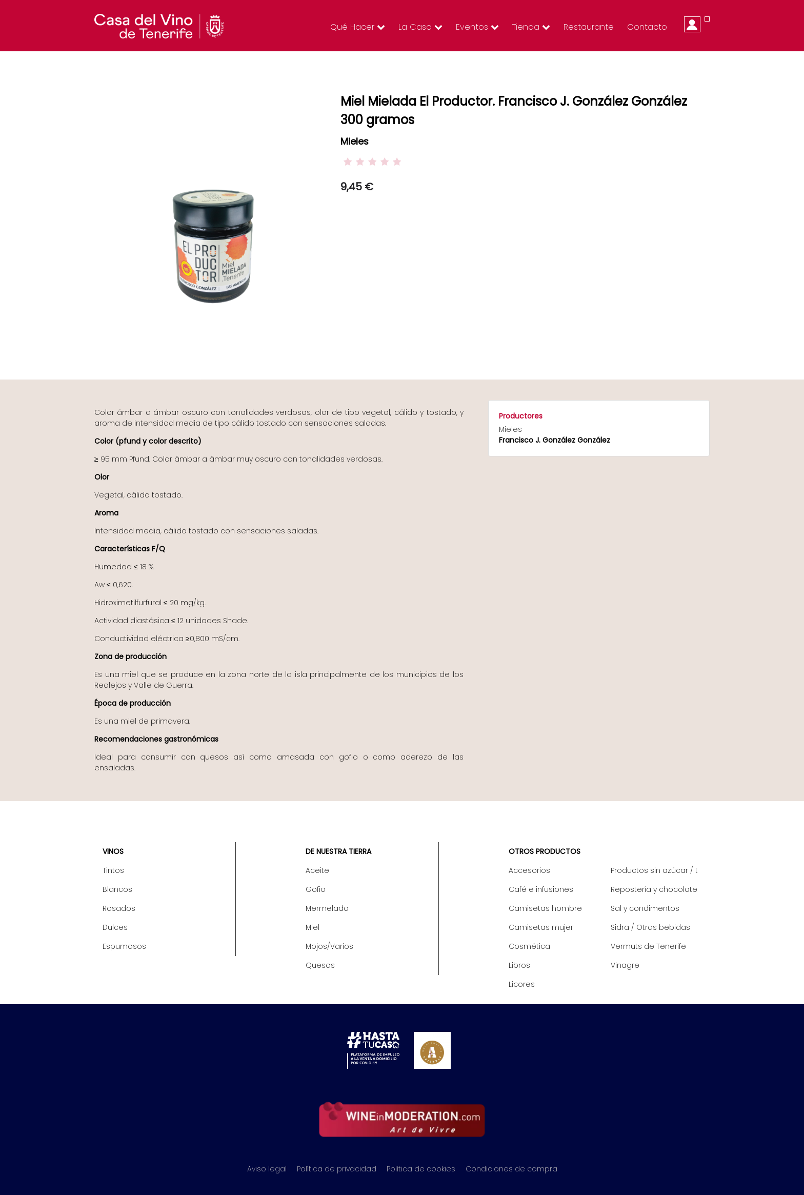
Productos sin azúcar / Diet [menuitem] (654, 870)
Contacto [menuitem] (647, 27)
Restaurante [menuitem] (589, 27)
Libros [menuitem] (519, 965)
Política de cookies (421, 1169)
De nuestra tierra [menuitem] (338, 851)
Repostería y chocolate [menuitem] (654, 889)
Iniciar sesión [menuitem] (692, 24)
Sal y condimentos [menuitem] (645, 908)
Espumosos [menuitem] (124, 946)
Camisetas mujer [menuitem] (541, 927)
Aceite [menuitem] (317, 870)
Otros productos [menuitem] (544, 851)
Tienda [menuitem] (531, 27)
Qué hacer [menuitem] (357, 27)
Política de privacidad (336, 1169)
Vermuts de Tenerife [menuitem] (648, 946)
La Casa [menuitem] (420, 27)
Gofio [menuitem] (316, 889)
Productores (520, 416)
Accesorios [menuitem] (529, 870)
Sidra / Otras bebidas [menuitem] (650, 927)
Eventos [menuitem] (477, 27)
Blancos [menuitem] (117, 889)
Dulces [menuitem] (115, 927)
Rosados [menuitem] (119, 908)
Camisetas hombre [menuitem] (545, 908)
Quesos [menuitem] (320, 965)
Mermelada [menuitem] (327, 908)
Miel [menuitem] (312, 927)
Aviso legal (267, 1169)
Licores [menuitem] (522, 984)
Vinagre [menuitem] (625, 965)
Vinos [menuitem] (113, 851)
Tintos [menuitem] (113, 870)
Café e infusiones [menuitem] (541, 889)
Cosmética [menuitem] (529, 946)
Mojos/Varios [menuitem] (329, 946)
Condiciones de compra (511, 1169)
